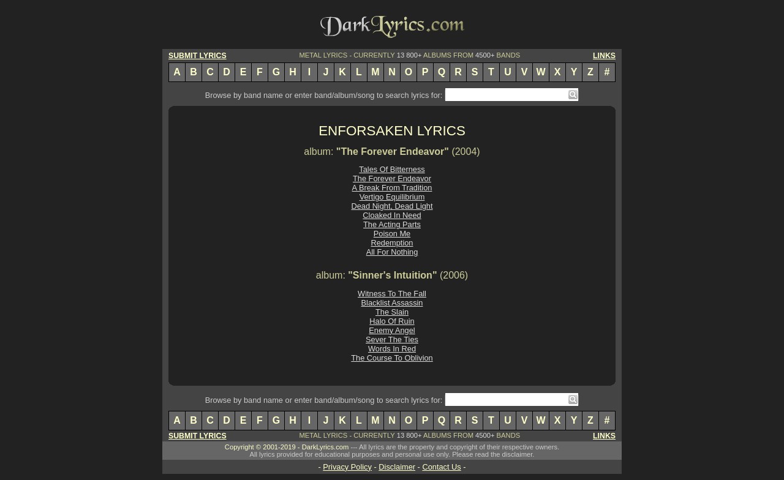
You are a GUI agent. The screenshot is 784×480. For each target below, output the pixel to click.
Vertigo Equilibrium (392, 196)
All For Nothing (392, 252)
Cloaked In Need (392, 215)
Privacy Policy (347, 466)
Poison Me (392, 233)
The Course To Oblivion (392, 357)
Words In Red (392, 348)
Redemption (392, 242)
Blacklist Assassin (392, 302)
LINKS (604, 55)
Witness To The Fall (392, 293)
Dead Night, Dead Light (391, 206)
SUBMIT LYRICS (197, 55)
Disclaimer (397, 466)
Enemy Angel (392, 330)
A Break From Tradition (392, 187)
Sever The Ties (392, 339)
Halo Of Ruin (391, 321)
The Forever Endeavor (392, 178)
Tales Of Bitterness (391, 169)
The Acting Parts (392, 224)
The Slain (392, 312)
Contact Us (441, 466)
